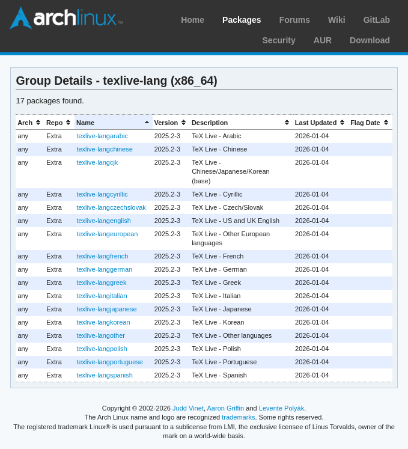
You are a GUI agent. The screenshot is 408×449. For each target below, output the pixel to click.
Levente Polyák (281, 408)
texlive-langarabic (101, 135)
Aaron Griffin (225, 408)
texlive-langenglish (103, 220)
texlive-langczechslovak (110, 207)
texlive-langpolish (101, 348)
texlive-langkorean (103, 322)
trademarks (238, 417)
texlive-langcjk (97, 162)
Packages (241, 20)
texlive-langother (100, 335)
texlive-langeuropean (107, 233)
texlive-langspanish (104, 375)
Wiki (337, 20)
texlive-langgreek (101, 282)
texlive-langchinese (104, 149)
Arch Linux (66, 18)
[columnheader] (30, 122)
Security (279, 40)
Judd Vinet (188, 408)
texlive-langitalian (101, 295)
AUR (323, 40)
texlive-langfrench (102, 256)
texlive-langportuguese (109, 361)
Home (192, 20)
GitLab (377, 20)
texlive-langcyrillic (101, 194)
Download (370, 40)
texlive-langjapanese (106, 309)
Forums (294, 20)
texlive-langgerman (104, 269)
